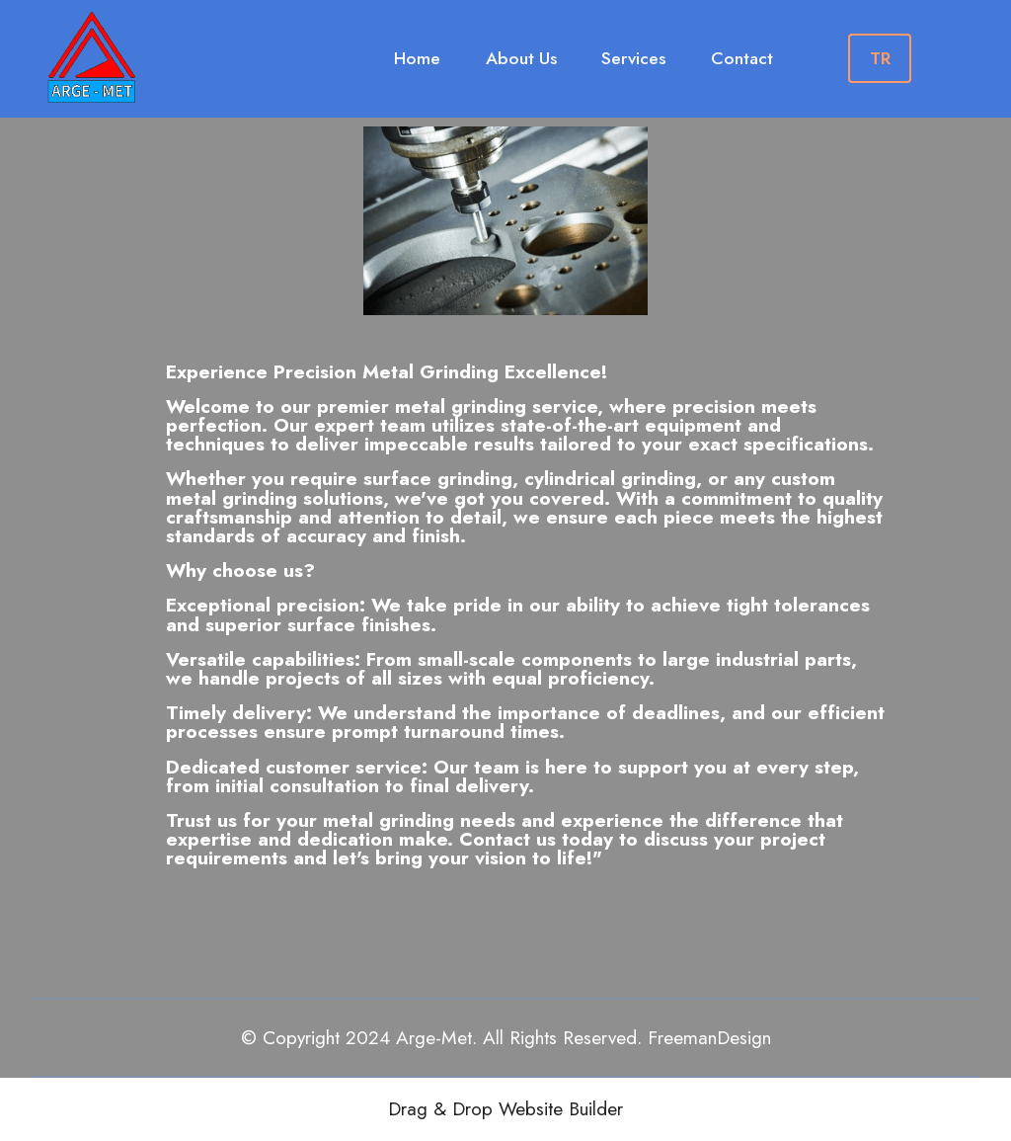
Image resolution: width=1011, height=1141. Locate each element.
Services (633, 58)
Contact (742, 58)
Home (417, 58)
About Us (521, 58)
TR (880, 58)
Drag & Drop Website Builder (505, 1109)
